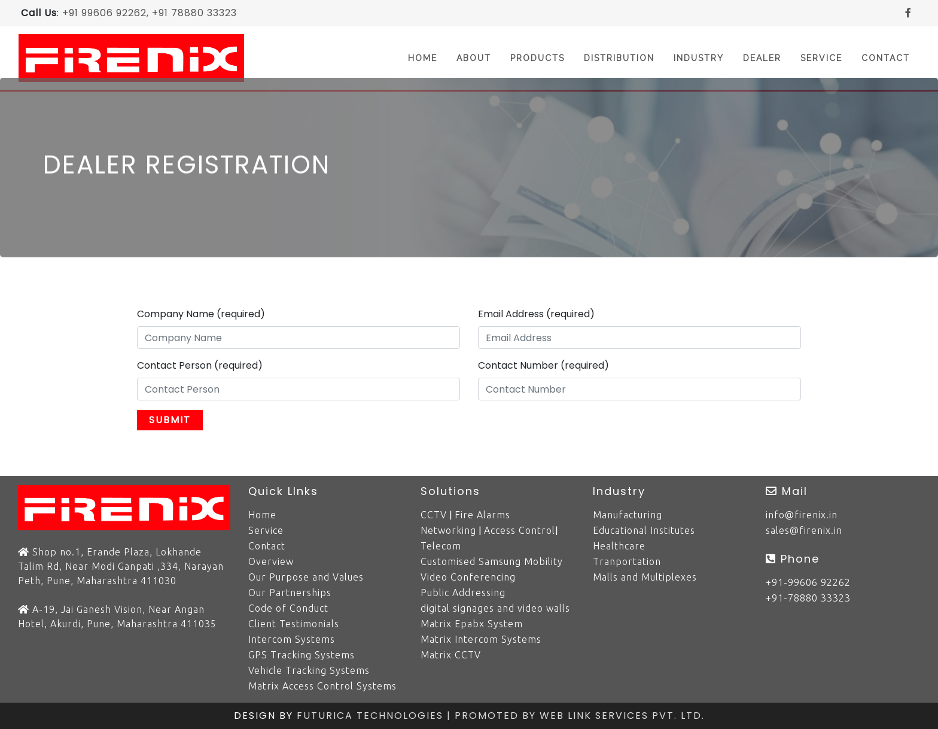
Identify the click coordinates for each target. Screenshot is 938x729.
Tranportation (627, 561)
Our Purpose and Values (306, 577)
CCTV (434, 514)
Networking (448, 530)
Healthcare (619, 545)
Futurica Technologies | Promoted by (418, 715)
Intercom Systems (291, 639)
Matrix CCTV (451, 654)
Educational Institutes (644, 530)
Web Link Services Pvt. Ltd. (622, 715)
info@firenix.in (802, 514)
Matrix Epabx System (472, 623)
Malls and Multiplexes (645, 577)
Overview (271, 561)
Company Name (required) (201, 314)
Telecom (441, 545)
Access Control (519, 530)
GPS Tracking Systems (301, 654)
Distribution (619, 58)
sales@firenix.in (804, 530)
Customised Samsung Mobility (492, 561)
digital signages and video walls (495, 608)
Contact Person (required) (200, 365)
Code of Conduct (288, 608)
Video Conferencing (468, 577)
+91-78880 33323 (808, 598)
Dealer (762, 58)
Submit (170, 420)
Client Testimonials (293, 623)
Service (821, 58)
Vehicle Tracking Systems (309, 670)
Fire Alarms (482, 514)
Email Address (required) (536, 314)
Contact (885, 58)
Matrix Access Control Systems (322, 686)
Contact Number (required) (543, 365)
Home (427, 57)
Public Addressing (463, 592)
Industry (699, 58)
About (473, 58)
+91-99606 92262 (808, 582)
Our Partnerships (289, 592)
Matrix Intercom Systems (481, 639)
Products (537, 58)
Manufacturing (627, 514)
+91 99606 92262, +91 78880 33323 (149, 13)
